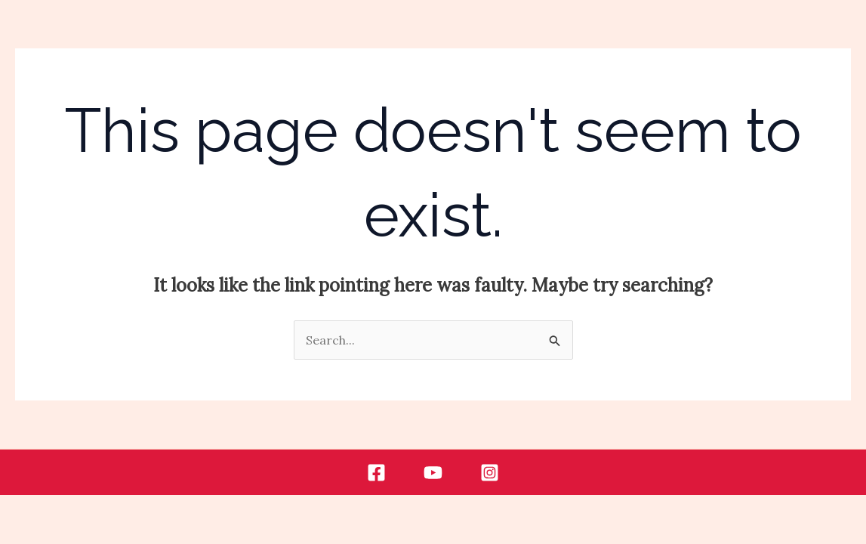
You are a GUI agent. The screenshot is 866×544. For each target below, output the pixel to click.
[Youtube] (433, 472)
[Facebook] (376, 472)
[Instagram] (489, 472)
